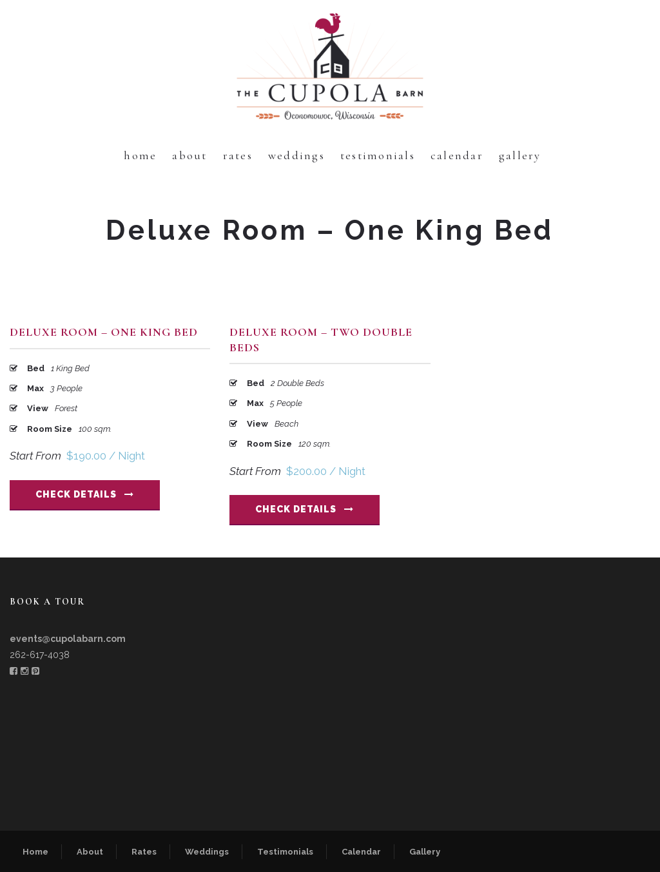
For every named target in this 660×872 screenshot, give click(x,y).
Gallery (520, 155)
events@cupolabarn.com (68, 639)
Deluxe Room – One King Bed (104, 332)
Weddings (296, 155)
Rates (238, 155)
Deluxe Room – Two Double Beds (320, 339)
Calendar (457, 155)
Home (140, 155)
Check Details (84, 494)
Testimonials (377, 155)
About (189, 155)
